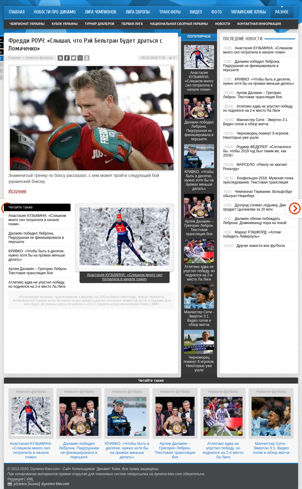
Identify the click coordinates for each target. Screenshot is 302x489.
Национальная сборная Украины (179, 24)
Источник (17, 191)
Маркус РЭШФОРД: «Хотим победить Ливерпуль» (252, 234)
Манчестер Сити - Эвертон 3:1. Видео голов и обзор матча (199, 318)
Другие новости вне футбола (261, 246)
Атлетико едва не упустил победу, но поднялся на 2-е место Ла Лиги (36, 284)
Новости (222, 24)
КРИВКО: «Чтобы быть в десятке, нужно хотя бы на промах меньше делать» (36, 255)
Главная (14, 57)
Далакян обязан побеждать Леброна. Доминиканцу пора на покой (254, 221)
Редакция (15, 479)
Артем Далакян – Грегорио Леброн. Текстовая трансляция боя (37, 271)
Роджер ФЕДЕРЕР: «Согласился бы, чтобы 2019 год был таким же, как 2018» (257, 151)
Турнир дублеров (100, 24)
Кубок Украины (65, 24)
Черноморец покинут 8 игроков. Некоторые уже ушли (199, 363)
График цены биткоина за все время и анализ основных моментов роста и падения (100, 300)
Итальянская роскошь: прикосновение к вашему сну (59, 297)
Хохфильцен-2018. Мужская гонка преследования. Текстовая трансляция (258, 180)
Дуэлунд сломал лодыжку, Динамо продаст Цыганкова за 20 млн (257, 207)
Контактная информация (259, 24)
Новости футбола (39, 57)
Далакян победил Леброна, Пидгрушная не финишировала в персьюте (36, 237)
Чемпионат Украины (27, 24)
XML (30, 479)
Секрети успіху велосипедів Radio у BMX (128, 304)
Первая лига (132, 24)
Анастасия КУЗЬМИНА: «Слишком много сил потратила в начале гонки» (37, 220)
